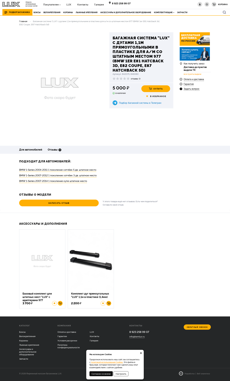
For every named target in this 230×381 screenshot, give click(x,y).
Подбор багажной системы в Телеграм (140, 102)
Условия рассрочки (67, 342)
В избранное (155, 96)
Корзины (23, 342)
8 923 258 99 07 (122, 3)
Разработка (190, 376)
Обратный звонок (197, 329)
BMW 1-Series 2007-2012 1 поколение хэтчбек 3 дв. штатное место (58, 175)
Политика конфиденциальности (68, 348)
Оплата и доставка (194, 80)
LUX (64, 4)
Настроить (121, 373)
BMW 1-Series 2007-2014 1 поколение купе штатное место (53, 181)
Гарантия (189, 85)
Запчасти (23, 360)
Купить (156, 88)
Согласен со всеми (101, 373)
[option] (60, 86)
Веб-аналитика (203, 376)
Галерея (89, 4)
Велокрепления (27, 338)
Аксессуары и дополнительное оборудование (27, 354)
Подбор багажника (19, 12)
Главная (23, 21)
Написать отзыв (36, 203)
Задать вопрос (191, 90)
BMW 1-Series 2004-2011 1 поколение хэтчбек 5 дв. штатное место (57, 169)
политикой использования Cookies (107, 362)
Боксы (22, 334)
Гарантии (62, 338)
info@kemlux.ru (137, 339)
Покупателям (49, 4)
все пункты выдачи (192, 76)
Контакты (76, 4)
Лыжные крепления (29, 347)
